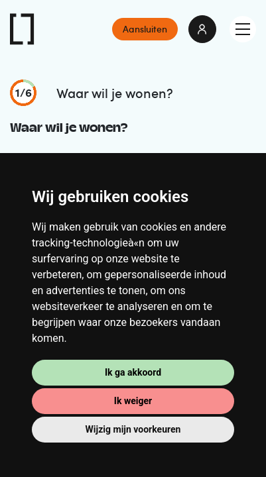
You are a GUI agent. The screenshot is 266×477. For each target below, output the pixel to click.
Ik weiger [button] (133, 401)
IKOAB (22, 29)
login (202, 29)
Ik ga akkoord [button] (133, 372)
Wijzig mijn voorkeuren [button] (133, 429)
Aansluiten (145, 29)
